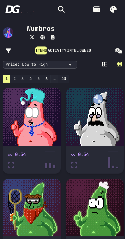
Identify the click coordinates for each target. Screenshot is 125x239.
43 (63, 78)
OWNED (85, 50)
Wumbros (41, 28)
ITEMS (41, 50)
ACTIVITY (57, 50)
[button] (113, 9)
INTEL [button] (73, 50)
